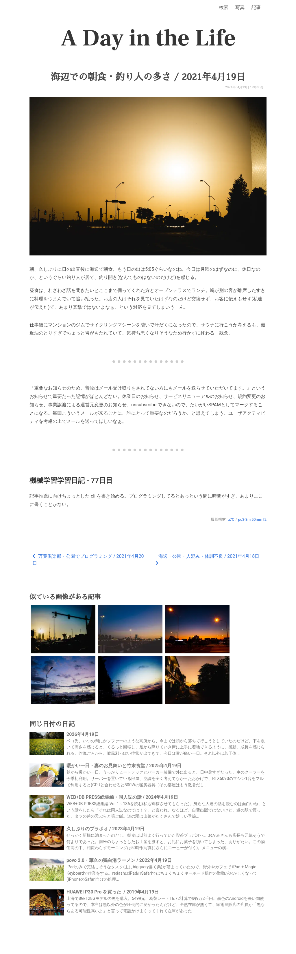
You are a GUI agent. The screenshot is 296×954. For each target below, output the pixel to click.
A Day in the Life (148, 38)
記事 (256, 7)
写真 (240, 7)
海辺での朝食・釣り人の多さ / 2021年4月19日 (148, 77)
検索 (223, 7)
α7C (231, 519)
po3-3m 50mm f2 (252, 519)
